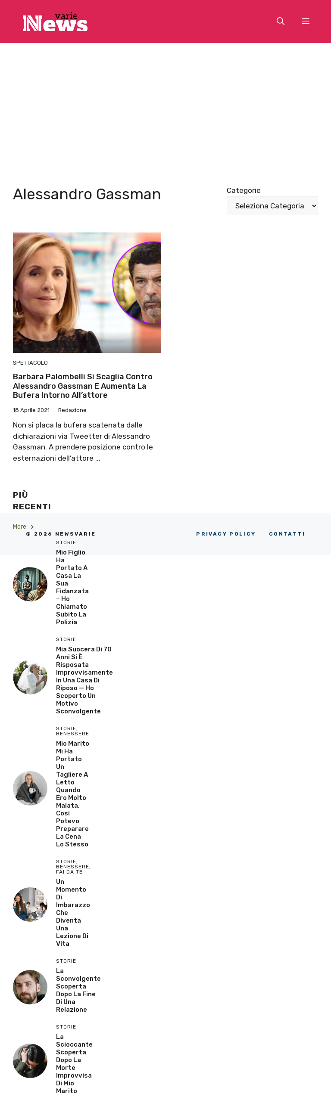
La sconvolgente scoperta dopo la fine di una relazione (78, 990)
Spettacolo (30, 362)
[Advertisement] (165, 107)
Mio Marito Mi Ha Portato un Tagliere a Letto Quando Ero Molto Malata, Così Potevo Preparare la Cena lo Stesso (72, 794)
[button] (280, 21)
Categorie (244, 190)
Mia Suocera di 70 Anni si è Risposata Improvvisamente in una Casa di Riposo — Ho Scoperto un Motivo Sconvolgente (84, 680)
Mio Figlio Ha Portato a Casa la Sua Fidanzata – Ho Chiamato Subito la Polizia (72, 587)
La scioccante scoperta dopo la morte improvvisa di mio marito (74, 1064)
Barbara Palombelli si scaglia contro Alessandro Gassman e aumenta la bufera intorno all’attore (83, 386)
